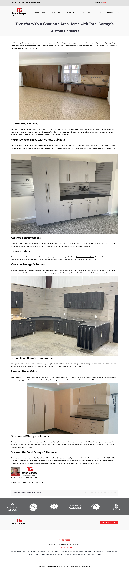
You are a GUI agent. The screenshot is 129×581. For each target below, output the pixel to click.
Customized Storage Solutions (30, 436)
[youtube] (71, 547)
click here (14, 461)
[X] (89, 492)
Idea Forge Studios (84, 566)
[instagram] (64, 547)
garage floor (68, 145)
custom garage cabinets (27, 46)
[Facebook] (85, 492)
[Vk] (108, 492)
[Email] (114, 492)
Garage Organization (40, 358)
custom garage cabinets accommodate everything (59, 270)
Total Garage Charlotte (20, 43)
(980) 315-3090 (107, 3)
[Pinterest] (105, 492)
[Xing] (111, 492)
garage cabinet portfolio (19, 463)
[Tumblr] (101, 492)
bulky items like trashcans (85, 257)
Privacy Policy (66, 566)
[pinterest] (67, 547)
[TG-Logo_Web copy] (19, 9)
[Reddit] (92, 492)
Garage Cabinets (54, 139)
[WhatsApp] (98, 492)
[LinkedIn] (95, 492)
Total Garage (35, 452)
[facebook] (58, 547)
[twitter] (61, 547)
